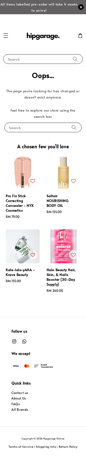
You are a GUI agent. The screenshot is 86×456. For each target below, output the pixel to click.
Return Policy (68, 447)
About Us (18, 398)
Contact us (19, 393)
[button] (6, 36)
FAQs (15, 404)
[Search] (75, 58)
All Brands (19, 409)
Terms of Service (20, 447)
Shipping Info (46, 447)
